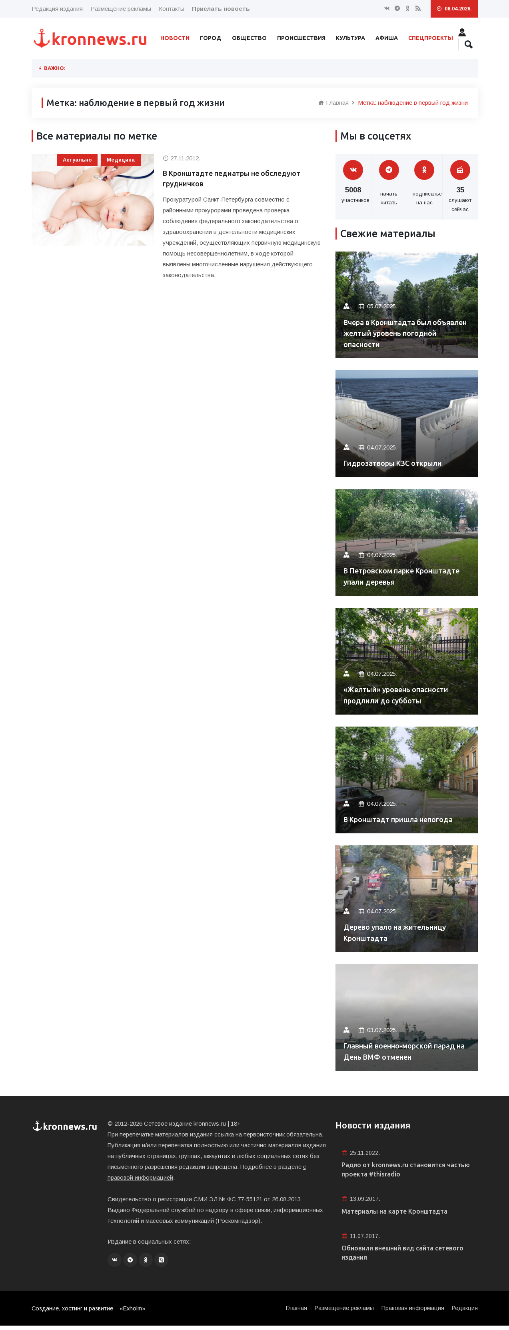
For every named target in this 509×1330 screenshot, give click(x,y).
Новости (175, 38)
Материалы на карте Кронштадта (400, 1214)
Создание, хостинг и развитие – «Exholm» (90, 1312)
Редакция (464, 1312)
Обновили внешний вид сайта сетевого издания (393, 1257)
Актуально (77, 160)
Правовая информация (411, 1312)
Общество (249, 38)
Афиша (386, 38)
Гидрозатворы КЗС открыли (400, 462)
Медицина (121, 160)
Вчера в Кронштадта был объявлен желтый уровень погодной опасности (397, 332)
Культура (350, 38)
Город (211, 38)
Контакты (171, 8)
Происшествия (301, 38)
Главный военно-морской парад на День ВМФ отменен (401, 1050)
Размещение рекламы (120, 8)
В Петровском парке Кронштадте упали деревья (399, 575)
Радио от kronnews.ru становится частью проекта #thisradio (399, 1170)
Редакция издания (57, 8)
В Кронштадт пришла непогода (406, 819)
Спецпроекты (430, 38)
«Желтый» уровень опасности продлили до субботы (403, 694)
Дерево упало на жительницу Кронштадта (402, 932)
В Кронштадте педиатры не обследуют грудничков (242, 179)
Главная (333, 102)
